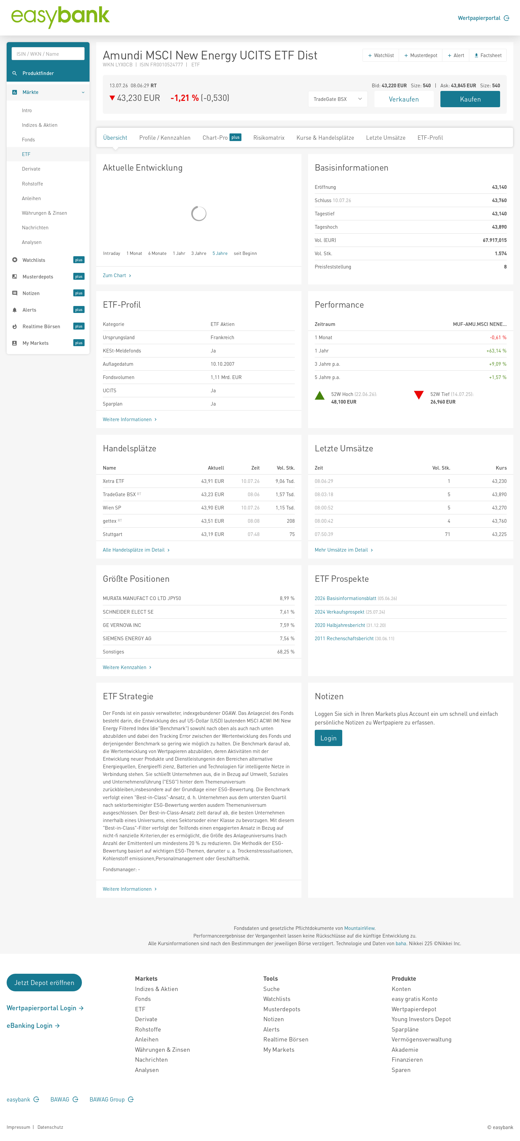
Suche (271, 988)
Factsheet (488, 55)
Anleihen (31, 198)
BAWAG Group (112, 1099)
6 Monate (157, 253)
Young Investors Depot (421, 1019)
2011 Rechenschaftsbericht (344, 638)
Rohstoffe (32, 183)
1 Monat (134, 253)
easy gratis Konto (415, 998)
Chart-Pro (222, 137)
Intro (27, 110)
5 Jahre (220, 253)
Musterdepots (281, 1009)
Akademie (405, 1049)
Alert (455, 55)
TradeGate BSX (122, 494)
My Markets (278, 1049)
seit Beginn (245, 253)
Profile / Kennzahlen (165, 137)
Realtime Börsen (285, 1039)
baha (401, 943)
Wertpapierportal (483, 17)
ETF (26, 154)
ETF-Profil (430, 137)
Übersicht (115, 137)
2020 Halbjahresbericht (340, 625)
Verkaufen (404, 99)
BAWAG (64, 1099)
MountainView (359, 928)
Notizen (273, 1019)
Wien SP (112, 507)
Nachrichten (35, 227)
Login (328, 737)
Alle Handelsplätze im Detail (137, 549)
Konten (401, 988)
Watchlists (277, 998)
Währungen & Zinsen (44, 212)
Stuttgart (112, 534)
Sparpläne (405, 1029)
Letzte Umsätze (386, 137)
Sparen (401, 1069)
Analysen (31, 242)
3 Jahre (198, 253)
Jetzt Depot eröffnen (44, 982)
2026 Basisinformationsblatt (345, 598)
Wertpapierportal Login (46, 1007)
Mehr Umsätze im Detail (344, 549)
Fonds (28, 139)
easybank (23, 1099)
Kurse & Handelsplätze (325, 137)
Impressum (18, 1127)
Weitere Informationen (130, 419)
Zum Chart (118, 275)
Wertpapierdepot (414, 1009)
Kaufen (470, 99)
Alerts (271, 1029)
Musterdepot (420, 55)
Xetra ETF (113, 481)
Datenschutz (50, 1127)
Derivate (31, 168)
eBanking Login (34, 1025)
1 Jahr (179, 253)
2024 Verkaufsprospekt (339, 611)
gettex (112, 520)
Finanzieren (407, 1059)
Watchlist (380, 55)
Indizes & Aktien (39, 124)
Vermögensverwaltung (422, 1039)
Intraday (111, 253)
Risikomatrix (269, 137)
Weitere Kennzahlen (128, 667)
